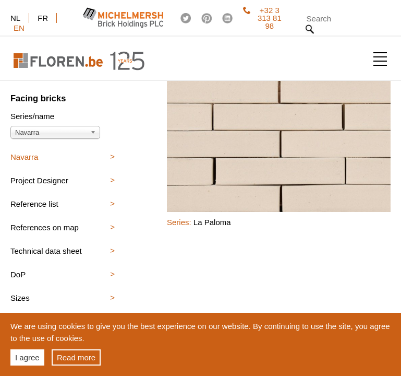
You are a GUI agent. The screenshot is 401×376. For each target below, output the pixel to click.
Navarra (24, 157)
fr (43, 18)
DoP (18, 274)
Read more (76, 357)
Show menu (380, 59)
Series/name (32, 116)
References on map (44, 227)
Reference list (34, 204)
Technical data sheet (46, 251)
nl (15, 18)
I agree (27, 357)
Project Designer (39, 180)
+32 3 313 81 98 (262, 18)
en (19, 28)
